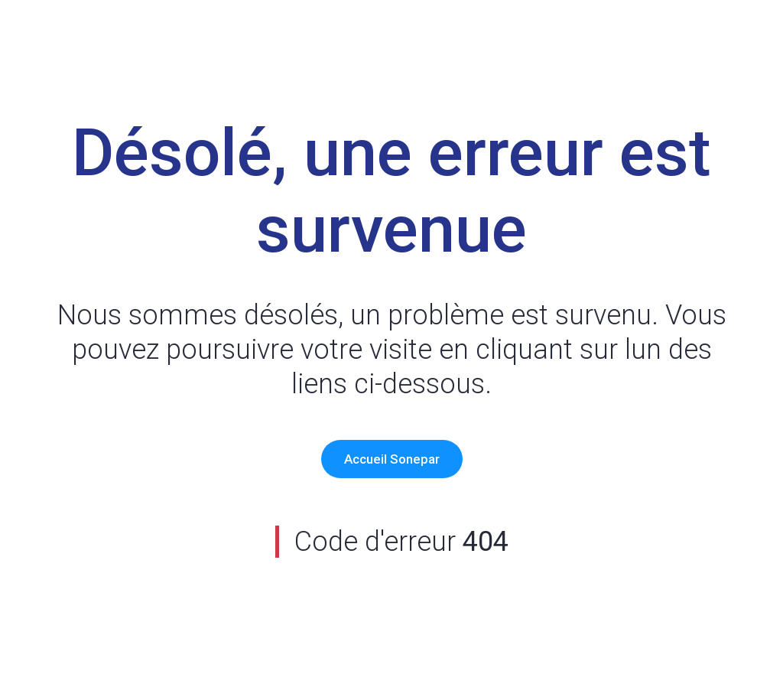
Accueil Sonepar (392, 459)
